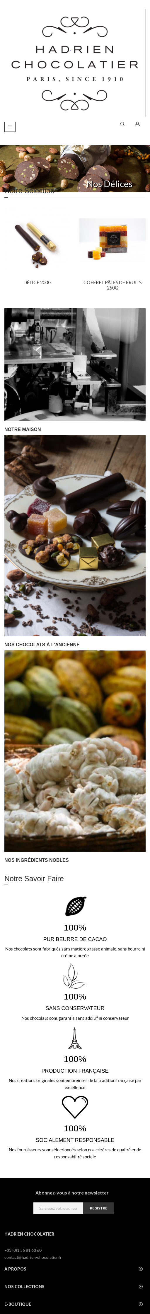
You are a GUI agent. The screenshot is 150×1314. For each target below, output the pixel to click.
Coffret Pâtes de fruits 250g (112, 285)
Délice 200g (37, 282)
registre (98, 1208)
